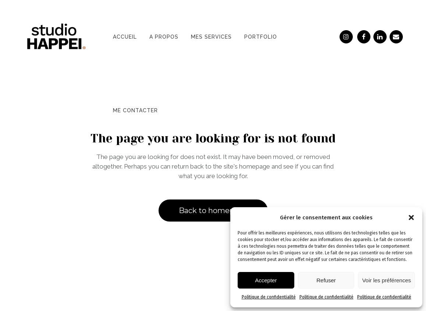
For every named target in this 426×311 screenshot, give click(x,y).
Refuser (326, 280)
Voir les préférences (386, 280)
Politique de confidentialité (269, 297)
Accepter (266, 280)
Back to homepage (213, 210)
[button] (411, 217)
